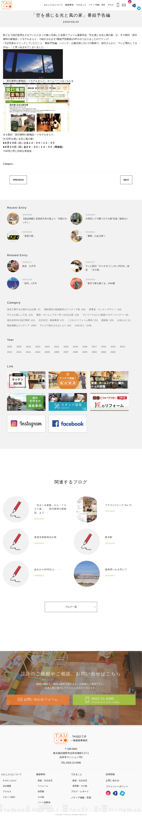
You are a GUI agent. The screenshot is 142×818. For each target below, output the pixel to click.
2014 (122, 346)
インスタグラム (130, 2)
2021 (56, 346)
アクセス (7, 791)
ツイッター (139, 8)
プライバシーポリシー (117, 786)
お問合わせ (123, 5)
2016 (103, 346)
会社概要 (7, 786)
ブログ (110, 5)
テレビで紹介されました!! (53, 325)
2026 (9, 346)
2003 (103, 352)
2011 (28, 352)
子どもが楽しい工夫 (17, 314)
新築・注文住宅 (45, 780)
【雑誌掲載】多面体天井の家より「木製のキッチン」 (44, 218)
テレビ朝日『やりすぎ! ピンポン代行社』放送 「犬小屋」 (107, 266)
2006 (75, 352)
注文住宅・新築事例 (49, 320)
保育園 (41, 791)
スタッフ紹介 (9, 797)
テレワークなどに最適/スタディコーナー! (103, 314)
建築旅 (104, 320)
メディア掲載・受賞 (97, 5)
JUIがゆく (80, 325)
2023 (37, 346)
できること (81, 5)
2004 (94, 352)
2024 (28, 346)
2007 (65, 352)
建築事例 (69, 5)
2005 (84, 352)
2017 (94, 346)
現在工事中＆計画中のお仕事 (21, 309)
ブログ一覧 (80, 614)
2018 (84, 346)
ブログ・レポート (80, 791)
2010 (37, 352)
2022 (47, 346)
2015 (113, 346)
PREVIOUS (18, 180)
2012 (18, 352)
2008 (56, 352)
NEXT (126, 180)
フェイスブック (134, 5)
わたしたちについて (53, 5)
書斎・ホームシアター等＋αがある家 (55, 314)
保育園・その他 (79, 786)
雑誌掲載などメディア (18, 325)
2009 (47, 352)
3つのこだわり (10, 780)
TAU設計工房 (6, 5)
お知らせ (121, 320)
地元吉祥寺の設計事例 (18, 320)
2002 (113, 352)
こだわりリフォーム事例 (80, 320)
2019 (75, 346)
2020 (65, 346)
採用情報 (110, 774)
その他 (41, 797)
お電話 (117, 5)
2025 (18, 346)
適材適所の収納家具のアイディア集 (62, 309)
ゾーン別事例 (44, 802)
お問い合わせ (112, 780)
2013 (9, 352)
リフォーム (43, 786)
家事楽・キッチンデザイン (102, 309)
